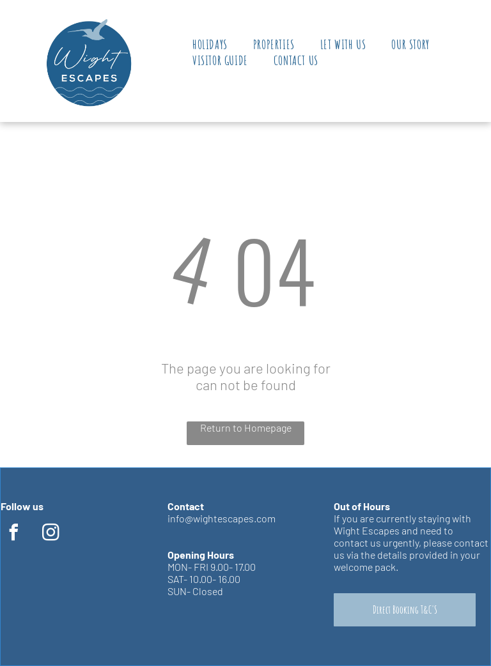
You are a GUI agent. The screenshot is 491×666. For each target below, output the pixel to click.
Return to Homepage (246, 427)
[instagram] (50, 534)
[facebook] (13, 534)
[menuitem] (210, 44)
